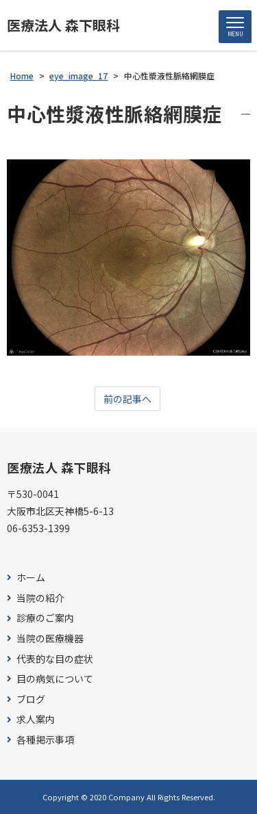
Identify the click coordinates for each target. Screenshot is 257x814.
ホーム (30, 577)
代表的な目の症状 (54, 659)
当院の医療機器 (50, 638)
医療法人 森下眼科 (63, 25)
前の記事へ (127, 399)
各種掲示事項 (45, 739)
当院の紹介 (40, 598)
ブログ (30, 699)
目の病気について (54, 678)
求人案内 (35, 719)
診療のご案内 (45, 618)
